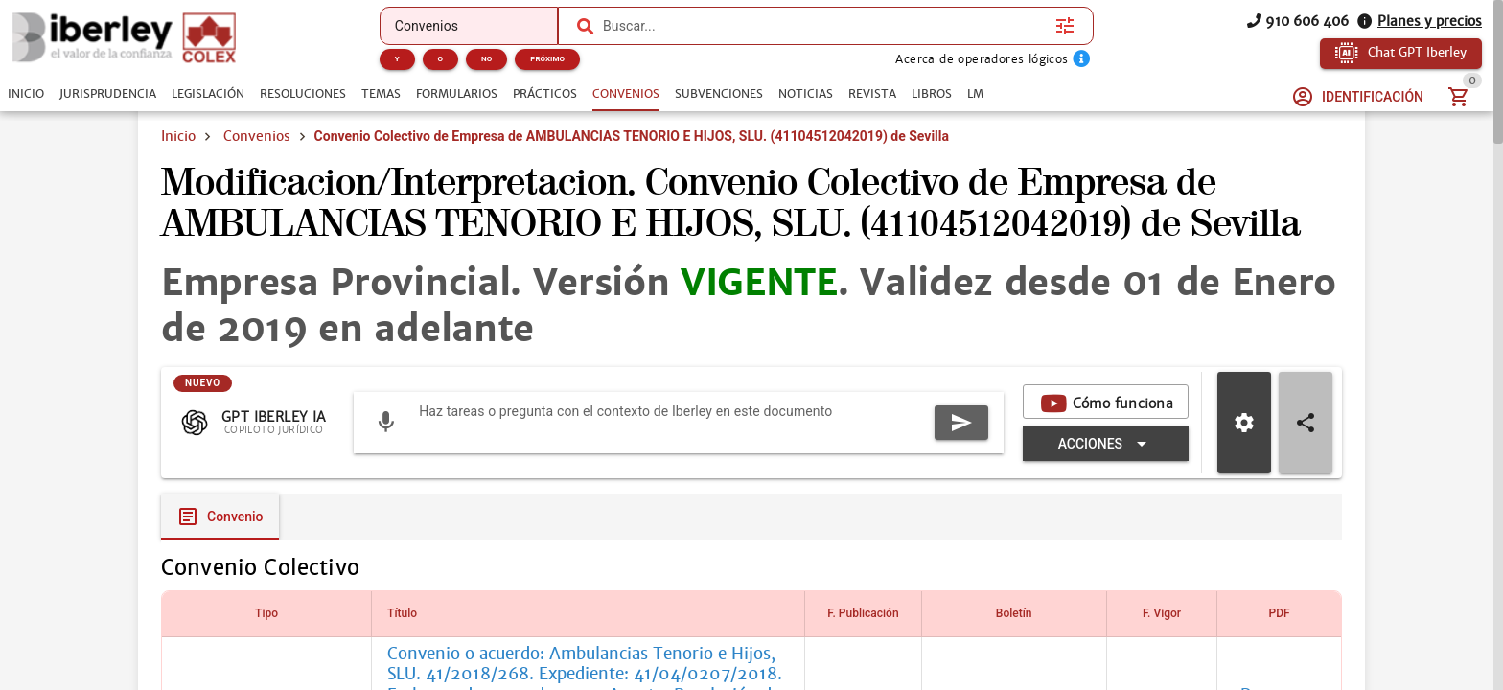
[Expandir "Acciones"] (1106, 443)
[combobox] (824, 25)
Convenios (256, 136)
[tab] (26, 94)
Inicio (178, 136)
